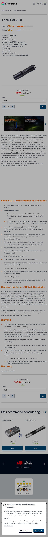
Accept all (38, 531)
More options (25, 531)
